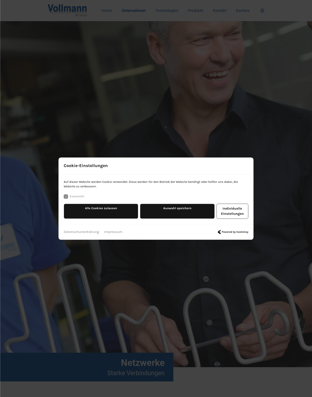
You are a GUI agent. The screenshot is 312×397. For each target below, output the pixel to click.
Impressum (113, 230)
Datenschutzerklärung (81, 230)
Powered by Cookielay (232, 230)
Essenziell (75, 200)
